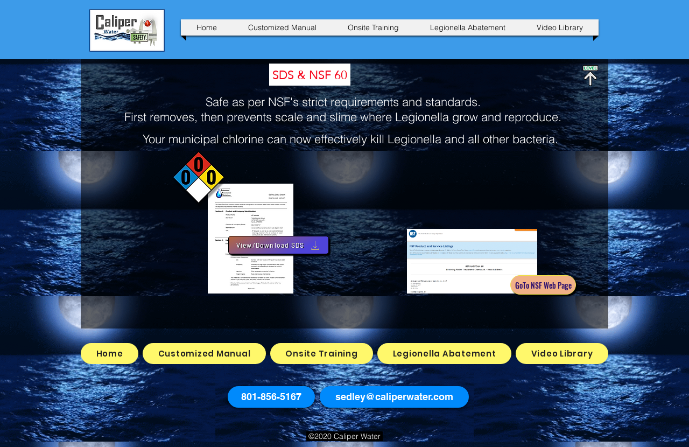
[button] (271, 397)
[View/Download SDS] (278, 245)
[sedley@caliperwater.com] (394, 397)
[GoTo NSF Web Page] (543, 285)
